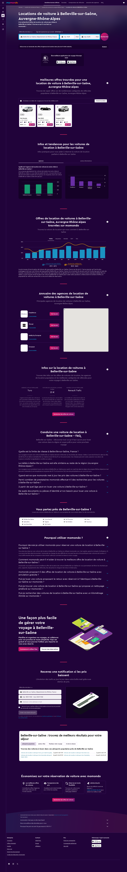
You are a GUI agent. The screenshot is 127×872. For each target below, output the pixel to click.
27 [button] (48, 70)
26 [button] (43, 70)
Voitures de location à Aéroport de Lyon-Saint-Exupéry (39, 752)
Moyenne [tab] (61, 238)
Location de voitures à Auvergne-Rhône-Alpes (56, 7)
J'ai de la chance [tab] (74, 744)
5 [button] (43, 57)
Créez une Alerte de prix (97, 790)
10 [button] (35, 61)
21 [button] (52, 66)
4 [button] (39, 57)
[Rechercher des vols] (3, 8)
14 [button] (52, 61)
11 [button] (39, 61)
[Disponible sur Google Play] (102, 841)
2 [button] (60, 53)
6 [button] (91, 53)
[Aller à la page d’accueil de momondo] (12, 3)
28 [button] (52, 70)
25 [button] (39, 70)
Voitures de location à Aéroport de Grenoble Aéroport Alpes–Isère (39, 756)
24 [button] (35, 70)
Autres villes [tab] (44, 744)
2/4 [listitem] (51, 122)
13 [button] (48, 61)
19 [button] (43, 66)
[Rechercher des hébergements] (3, 12)
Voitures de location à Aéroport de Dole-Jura (79, 752)
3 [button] (35, 57)
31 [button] (35, 74)
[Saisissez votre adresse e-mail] (44, 702)
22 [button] (56, 66)
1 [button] (56, 53)
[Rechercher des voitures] (3, 15)
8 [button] (56, 57)
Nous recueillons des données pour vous (67, 823)
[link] (57, 314)
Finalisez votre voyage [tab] (58, 744)
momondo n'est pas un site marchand (67, 820)
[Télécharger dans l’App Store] (102, 845)
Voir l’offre (35, 124)
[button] (3, 3)
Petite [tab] (54, 238)
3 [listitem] (28, 122)
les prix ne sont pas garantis (64, 815)
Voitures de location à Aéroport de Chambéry (80, 755)
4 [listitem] (60, 122)
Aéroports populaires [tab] (31, 744)
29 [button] (56, 70)
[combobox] (28, 32)
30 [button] (60, 70)
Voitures (24, 7)
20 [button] (48, 66)
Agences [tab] (44, 161)
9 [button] (60, 57)
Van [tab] (80, 238)
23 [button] (60, 66)
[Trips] (3, 24)
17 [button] (35, 66)
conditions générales (50, 716)
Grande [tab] (69, 238)
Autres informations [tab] (89, 161)
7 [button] (66, 57)
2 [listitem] (42, 122)
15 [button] (56, 61)
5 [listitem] (24, 122)
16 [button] (60, 61)
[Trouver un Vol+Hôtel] (3, 19)
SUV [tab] (75, 238)
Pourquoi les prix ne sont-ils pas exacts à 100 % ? (67, 826)
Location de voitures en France (35, 7)
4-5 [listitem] (33, 122)
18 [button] (39, 66)
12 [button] (43, 61)
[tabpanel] (67, 184)
